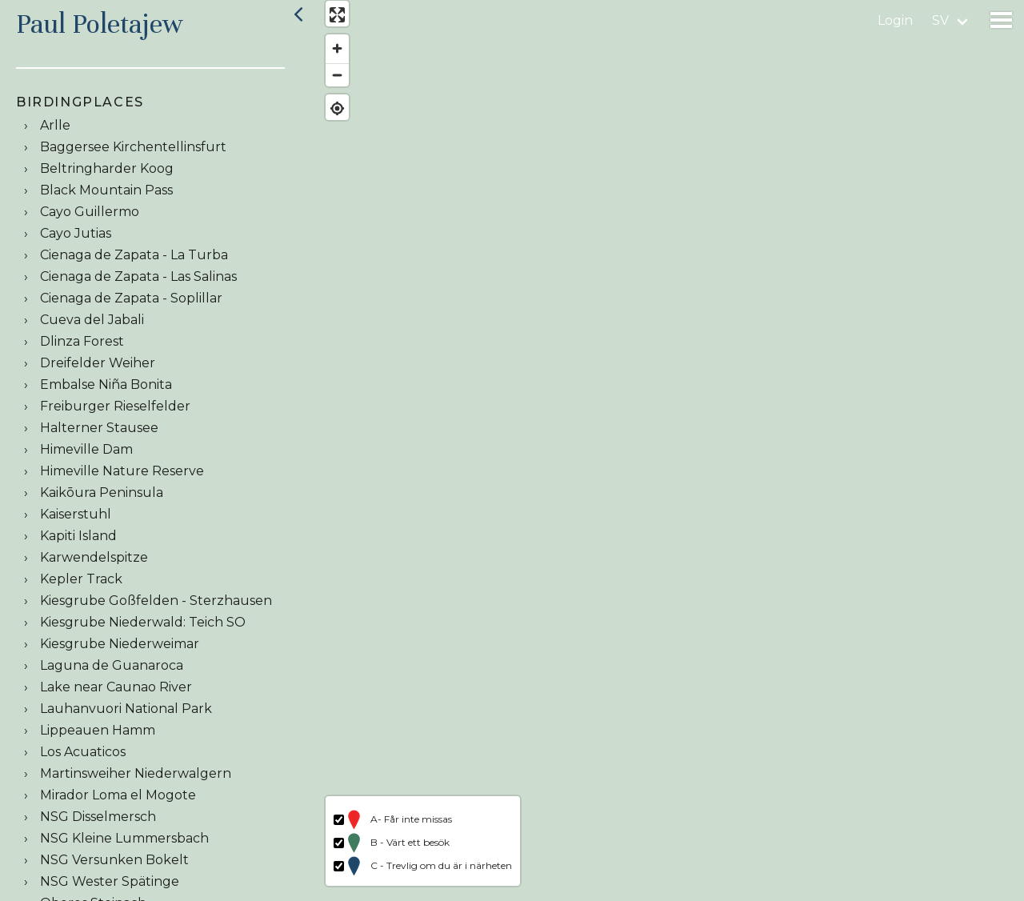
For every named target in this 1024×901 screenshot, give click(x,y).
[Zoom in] (330, 56)
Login (895, 20)
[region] (667, 450)
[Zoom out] (330, 82)
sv (940, 20)
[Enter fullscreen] (330, 22)
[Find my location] (330, 115)
